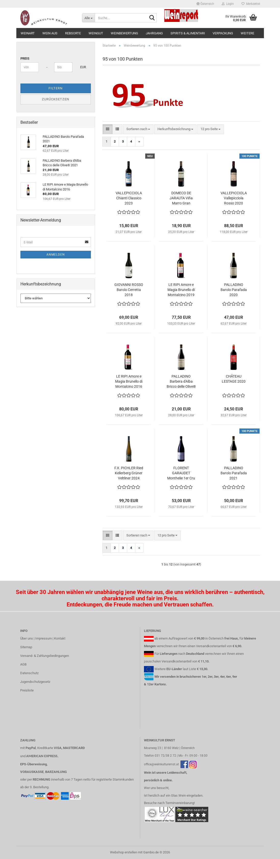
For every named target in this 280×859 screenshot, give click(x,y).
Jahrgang (154, 33)
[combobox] (138, 129)
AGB (23, 664)
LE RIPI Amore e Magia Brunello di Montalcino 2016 (128, 381)
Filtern (55, 88)
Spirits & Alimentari (188, 33)
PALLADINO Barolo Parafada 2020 (234, 290)
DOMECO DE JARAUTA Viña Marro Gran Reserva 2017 (181, 198)
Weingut (96, 33)
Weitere (247, 33)
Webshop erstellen (123, 852)
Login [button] (228, 4)
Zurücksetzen (55, 99)
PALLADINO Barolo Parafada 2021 (234, 473)
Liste (192, 669)
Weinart (28, 33)
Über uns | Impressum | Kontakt (42, 638)
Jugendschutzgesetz (35, 682)
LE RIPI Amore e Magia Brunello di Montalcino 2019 (181, 290)
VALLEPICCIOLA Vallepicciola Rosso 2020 (234, 198)
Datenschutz (29, 673)
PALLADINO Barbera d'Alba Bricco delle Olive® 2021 (181, 381)
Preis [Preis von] (24, 58)
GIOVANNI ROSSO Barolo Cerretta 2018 (128, 290)
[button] (205, 4)
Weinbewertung (124, 33)
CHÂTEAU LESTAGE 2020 (234, 378)
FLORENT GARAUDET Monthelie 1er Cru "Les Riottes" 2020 (181, 473)
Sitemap (26, 647)
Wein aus (49, 33)
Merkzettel (250, 4)
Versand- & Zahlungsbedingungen (44, 656)
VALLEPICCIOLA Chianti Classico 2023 (129, 198)
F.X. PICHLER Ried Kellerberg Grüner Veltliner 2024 (128, 473)
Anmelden (55, 254)
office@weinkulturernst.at (161, 764)
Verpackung (223, 33)
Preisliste (27, 690)
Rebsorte (73, 33)
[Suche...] (88, 17)
